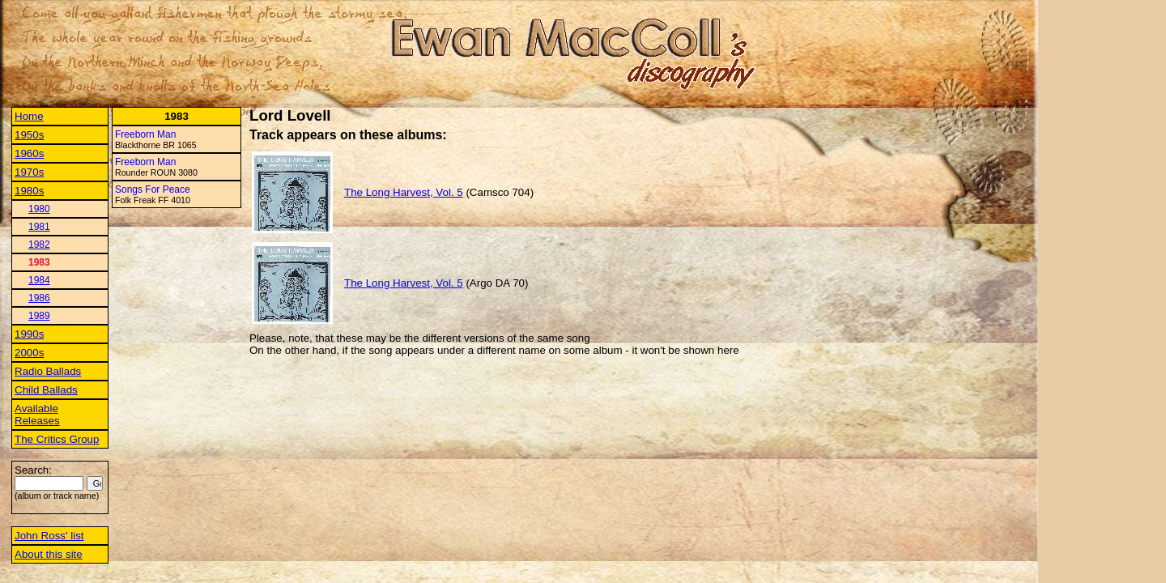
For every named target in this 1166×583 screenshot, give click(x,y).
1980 (39, 209)
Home (29, 116)
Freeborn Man (145, 134)
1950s (29, 135)
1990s (29, 334)
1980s (29, 191)
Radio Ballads (48, 371)
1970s (29, 172)
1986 (39, 298)
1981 (39, 226)
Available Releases (37, 414)
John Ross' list (49, 536)
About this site (49, 554)
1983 (39, 262)
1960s (29, 153)
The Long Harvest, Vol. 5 (403, 192)
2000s (29, 353)
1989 (39, 315)
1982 (39, 244)
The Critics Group (57, 439)
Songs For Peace (152, 189)
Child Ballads (46, 390)
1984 (39, 280)
